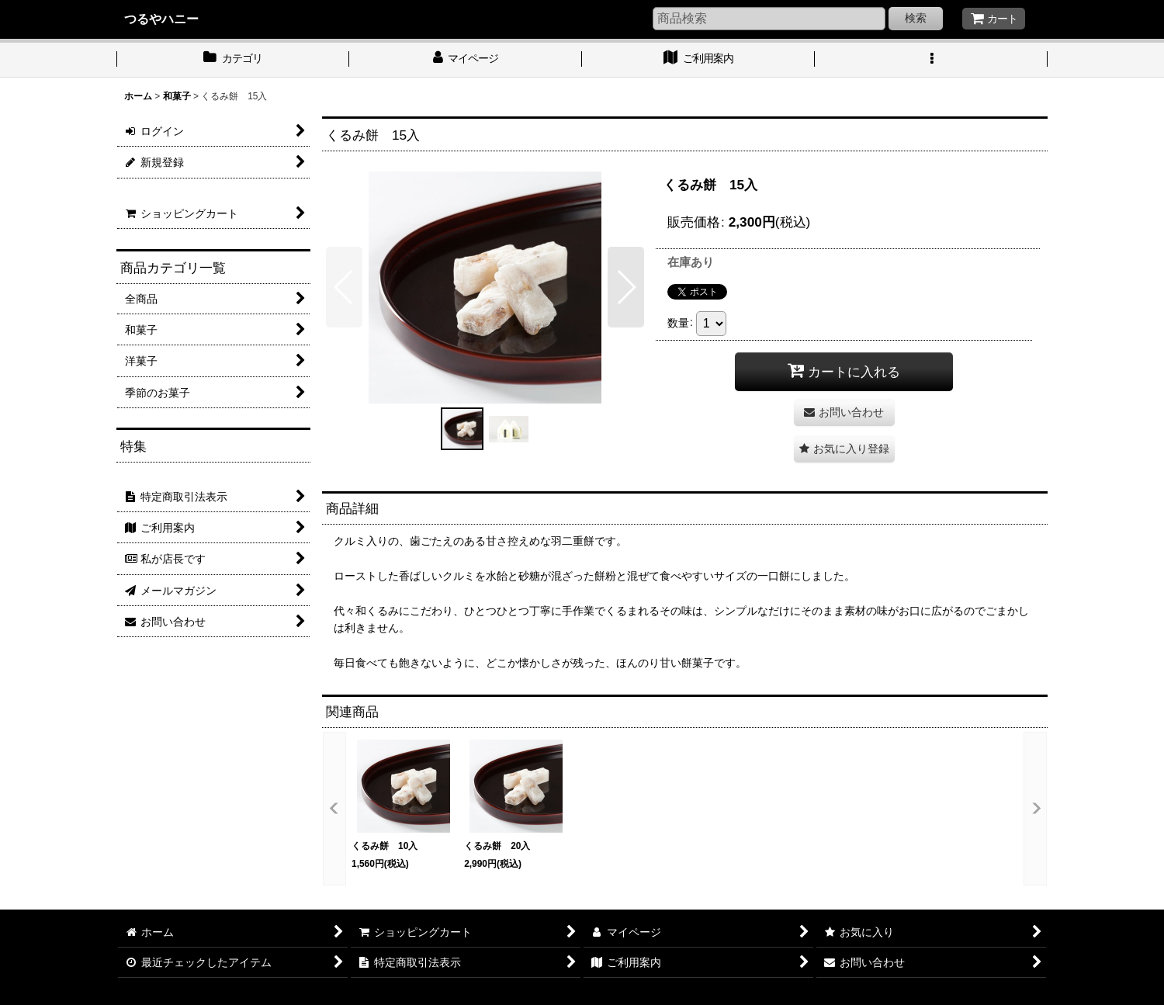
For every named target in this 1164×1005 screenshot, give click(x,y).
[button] (931, 60)
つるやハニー (161, 19)
